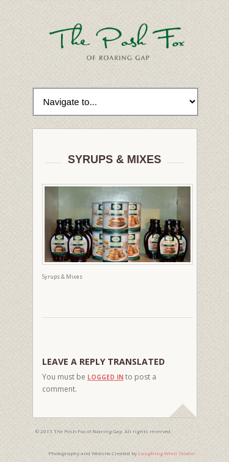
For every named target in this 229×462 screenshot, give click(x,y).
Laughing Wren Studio (166, 453)
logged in (105, 377)
